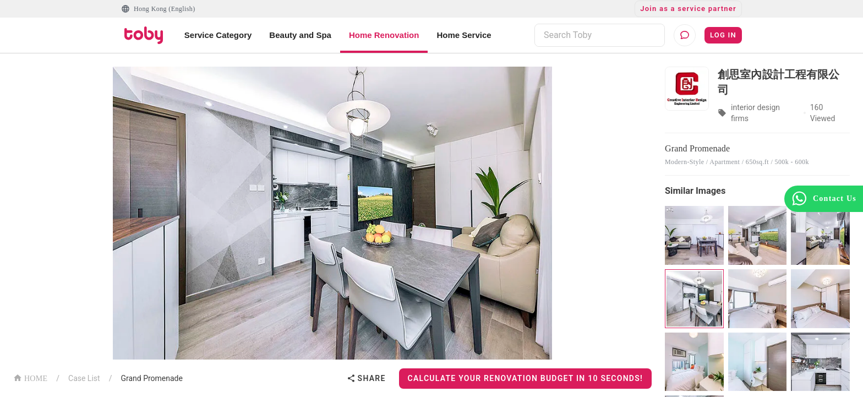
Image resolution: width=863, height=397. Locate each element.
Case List (84, 378)
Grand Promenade (152, 378)
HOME (30, 377)
